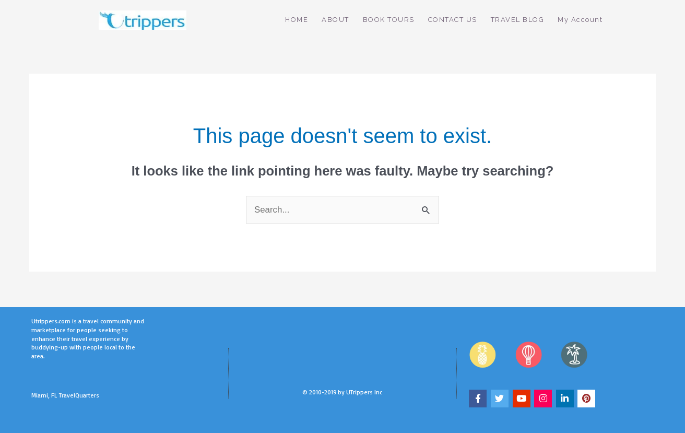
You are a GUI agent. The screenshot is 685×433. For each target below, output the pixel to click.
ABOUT (335, 20)
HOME (296, 20)
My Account (580, 20)
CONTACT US (452, 20)
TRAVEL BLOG (518, 20)
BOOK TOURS (389, 20)
